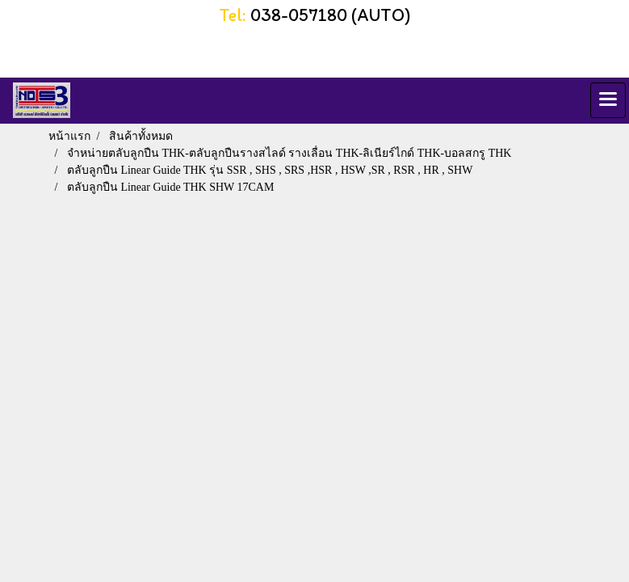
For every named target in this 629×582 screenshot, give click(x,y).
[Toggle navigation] (608, 100)
